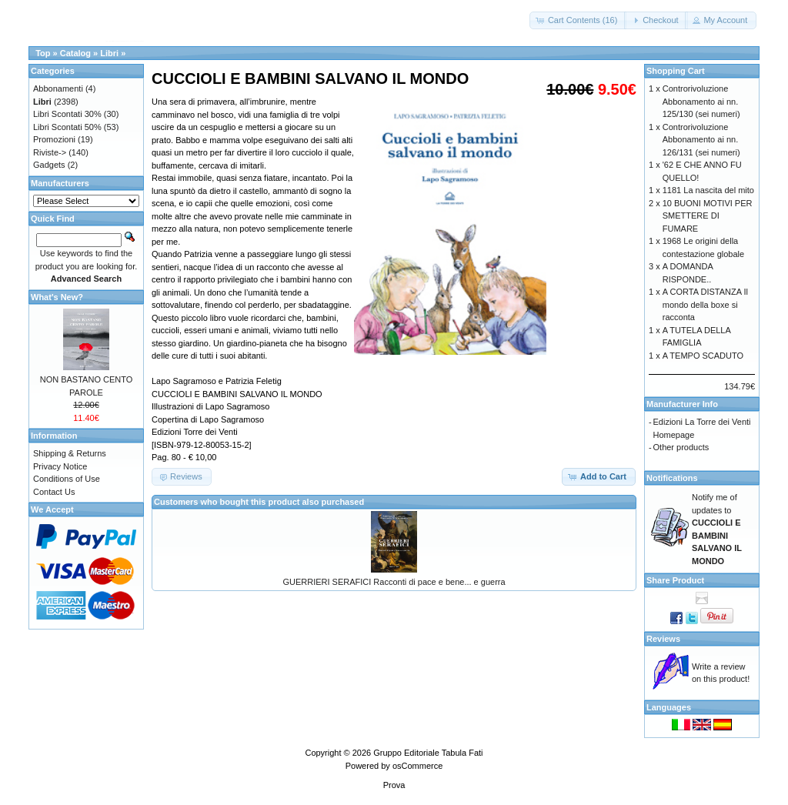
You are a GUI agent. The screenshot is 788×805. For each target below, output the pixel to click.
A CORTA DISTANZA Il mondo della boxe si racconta (705, 304)
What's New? (57, 297)
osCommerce (417, 765)
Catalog (75, 53)
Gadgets (49, 164)
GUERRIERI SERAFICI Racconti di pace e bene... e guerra (393, 581)
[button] (578, 20)
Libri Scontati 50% (67, 127)
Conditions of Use (66, 478)
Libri (109, 53)
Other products (681, 447)
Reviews (663, 638)
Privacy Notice (60, 466)
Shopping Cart (675, 70)
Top (42, 53)
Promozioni (54, 139)
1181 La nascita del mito (708, 190)
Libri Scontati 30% (67, 114)
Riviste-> (49, 152)
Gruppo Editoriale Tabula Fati (427, 752)
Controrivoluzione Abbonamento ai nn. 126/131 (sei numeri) (701, 139)
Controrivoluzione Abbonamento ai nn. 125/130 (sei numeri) (701, 101)
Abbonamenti (58, 88)
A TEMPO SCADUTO (703, 355)
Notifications (672, 478)
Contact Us (54, 491)
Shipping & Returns (69, 453)
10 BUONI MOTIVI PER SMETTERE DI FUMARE (708, 216)
